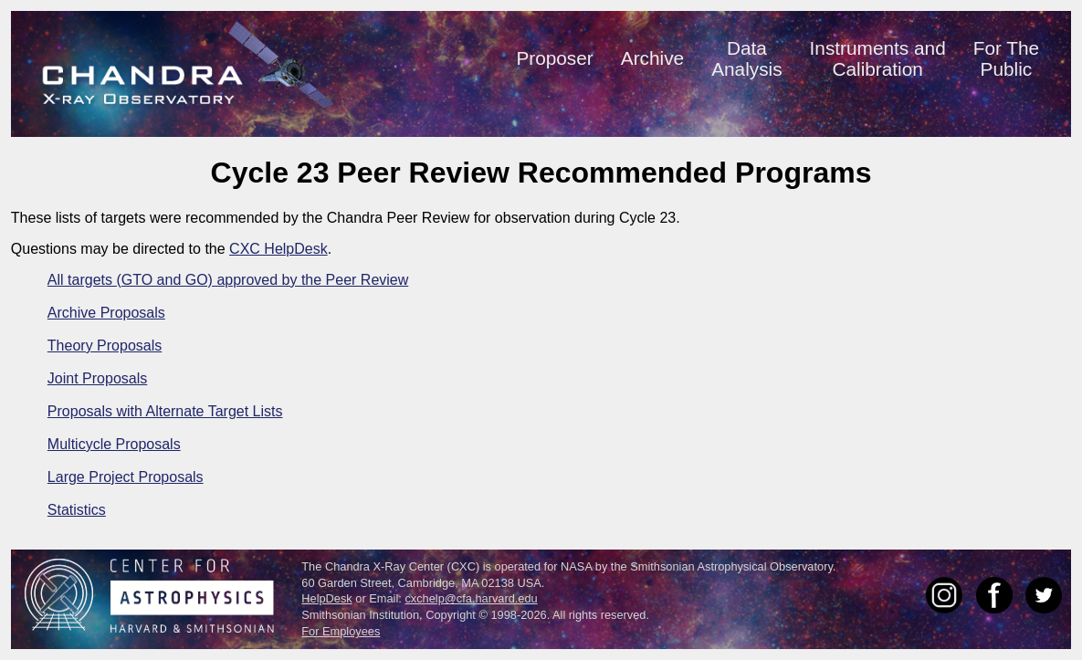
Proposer (554, 57)
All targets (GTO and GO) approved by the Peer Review (227, 280)
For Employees (340, 631)
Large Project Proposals (125, 477)
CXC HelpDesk (278, 249)
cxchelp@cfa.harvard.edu (470, 598)
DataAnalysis (746, 58)
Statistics (76, 510)
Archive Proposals (106, 312)
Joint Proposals (97, 378)
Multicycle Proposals (114, 444)
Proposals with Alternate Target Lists (165, 411)
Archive (652, 57)
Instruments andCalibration (878, 58)
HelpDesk (326, 598)
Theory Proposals (104, 345)
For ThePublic (1006, 58)
